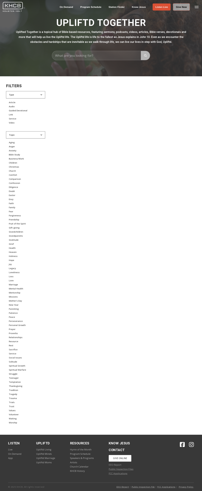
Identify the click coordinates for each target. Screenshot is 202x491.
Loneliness (14, 272)
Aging (12, 142)
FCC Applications (118, 473)
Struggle (13, 373)
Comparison (15, 179)
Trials (12, 402)
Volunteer (14, 414)
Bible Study (14, 154)
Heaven (13, 252)
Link (11, 114)
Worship (13, 422)
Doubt (12, 191)
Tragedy (13, 394)
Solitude (13, 361)
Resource (13, 341)
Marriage (13, 284)
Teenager (14, 377)
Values (12, 410)
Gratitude (14, 239)
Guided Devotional (18, 110)
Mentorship (14, 292)
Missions (13, 296)
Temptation (15, 382)
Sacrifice (13, 349)
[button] (162, 7)
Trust (11, 406)
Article (12, 102)
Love (11, 280)
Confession (14, 183)
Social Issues (15, 357)
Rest (11, 345)
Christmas (14, 166)
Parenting (14, 308)
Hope (11, 260)
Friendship (14, 219)
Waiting (13, 418)
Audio (12, 106)
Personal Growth (17, 325)
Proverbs (13, 333)
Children (13, 162)
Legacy (12, 268)
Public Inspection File (143, 486)
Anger (12, 146)
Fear (11, 211)
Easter (12, 195)
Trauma (13, 398)
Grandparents (16, 235)
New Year (14, 304)
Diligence (13, 187)
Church (12, 170)
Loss (11, 276)
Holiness (13, 256)
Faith (11, 203)
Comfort (13, 174)
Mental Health (16, 288)
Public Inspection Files (121, 469)
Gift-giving (14, 227)
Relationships (15, 337)
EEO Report (122, 486)
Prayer (12, 329)
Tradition (13, 390)
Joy (10, 264)
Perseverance (16, 321)
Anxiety (12, 150)
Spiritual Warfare (17, 369)
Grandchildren (16, 231)
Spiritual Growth (17, 365)
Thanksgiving (15, 386)
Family (12, 207)
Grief (11, 243)
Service (12, 118)
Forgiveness (15, 215)
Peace (12, 317)
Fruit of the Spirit (17, 223)
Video (11, 122)
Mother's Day (15, 300)
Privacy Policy (186, 486)
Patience (13, 313)
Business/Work (16, 158)
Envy (11, 199)
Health (12, 248)
